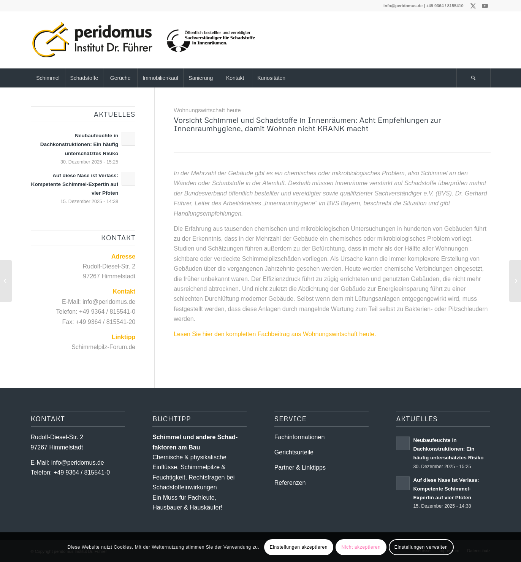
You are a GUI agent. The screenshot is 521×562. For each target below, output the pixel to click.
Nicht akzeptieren (361, 547)
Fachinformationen (299, 437)
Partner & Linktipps (300, 467)
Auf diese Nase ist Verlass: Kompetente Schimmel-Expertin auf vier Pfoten (75, 184)
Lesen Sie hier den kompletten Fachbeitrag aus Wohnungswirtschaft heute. (275, 334)
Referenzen (290, 482)
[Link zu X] (473, 5)
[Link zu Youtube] (485, 5)
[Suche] (473, 77)
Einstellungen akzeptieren (299, 547)
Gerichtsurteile (294, 452)
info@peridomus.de (403, 5)
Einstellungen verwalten (421, 547)
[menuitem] (48, 77)
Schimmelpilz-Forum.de (103, 347)
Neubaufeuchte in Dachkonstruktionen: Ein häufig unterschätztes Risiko (79, 144)
